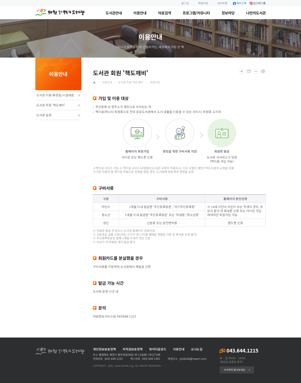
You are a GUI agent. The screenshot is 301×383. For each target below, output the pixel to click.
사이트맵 (222, 3)
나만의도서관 (256, 12)
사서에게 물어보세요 (237, 369)
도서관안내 (114, 12)
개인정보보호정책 (104, 349)
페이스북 (239, 3)
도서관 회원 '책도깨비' (131, 82)
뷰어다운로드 (157, 349)
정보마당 (228, 12)
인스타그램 (258, 3)
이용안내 (139, 12)
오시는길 (197, 349)
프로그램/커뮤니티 (196, 12)
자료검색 (164, 12)
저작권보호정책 (132, 349)
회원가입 (203, 3)
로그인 (185, 3)
